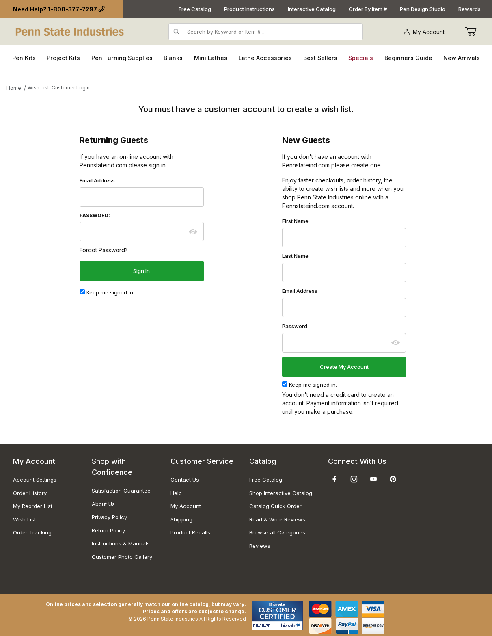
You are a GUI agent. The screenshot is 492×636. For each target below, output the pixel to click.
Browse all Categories (277, 532)
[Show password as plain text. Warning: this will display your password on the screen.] (193, 231)
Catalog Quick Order (275, 506)
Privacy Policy (109, 517)
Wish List (24, 519)
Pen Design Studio (422, 9)
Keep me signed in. (107, 292)
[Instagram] (354, 479)
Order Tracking (32, 532)
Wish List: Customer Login (59, 87)
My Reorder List (32, 506)
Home (13, 88)
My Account (424, 31)
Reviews (259, 546)
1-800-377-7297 (72, 9)
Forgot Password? (104, 250)
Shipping (181, 519)
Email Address (97, 180)
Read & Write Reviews (277, 519)
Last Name (295, 256)
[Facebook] (334, 479)
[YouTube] (373, 479)
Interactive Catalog (312, 9)
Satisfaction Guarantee (121, 490)
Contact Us (184, 479)
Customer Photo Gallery (122, 557)
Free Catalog (195, 9)
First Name (295, 221)
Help (176, 493)
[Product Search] (272, 32)
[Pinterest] (392, 479)
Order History (30, 493)
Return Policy (108, 530)
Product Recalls (190, 532)
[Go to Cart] (470, 31)
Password (294, 326)
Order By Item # (368, 9)
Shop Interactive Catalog (280, 493)
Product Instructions (249, 9)
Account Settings (34, 479)
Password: (95, 215)
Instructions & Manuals (121, 543)
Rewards (469, 9)
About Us (103, 504)
